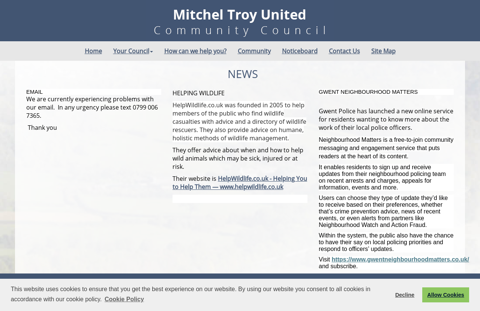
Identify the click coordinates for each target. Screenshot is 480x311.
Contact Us (344, 51)
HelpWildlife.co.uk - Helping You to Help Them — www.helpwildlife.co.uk (239, 182)
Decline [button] (404, 295)
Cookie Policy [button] (124, 299)
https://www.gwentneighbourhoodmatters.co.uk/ (400, 259)
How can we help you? (195, 51)
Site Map (383, 51)
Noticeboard (300, 51)
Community (254, 51)
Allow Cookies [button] (445, 295)
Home (93, 51)
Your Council (133, 51)
